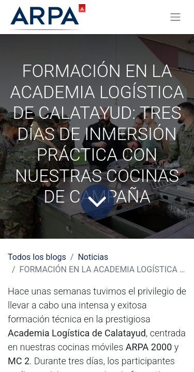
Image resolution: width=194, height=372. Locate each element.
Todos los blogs (37, 257)
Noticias (93, 257)
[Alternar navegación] (175, 17)
